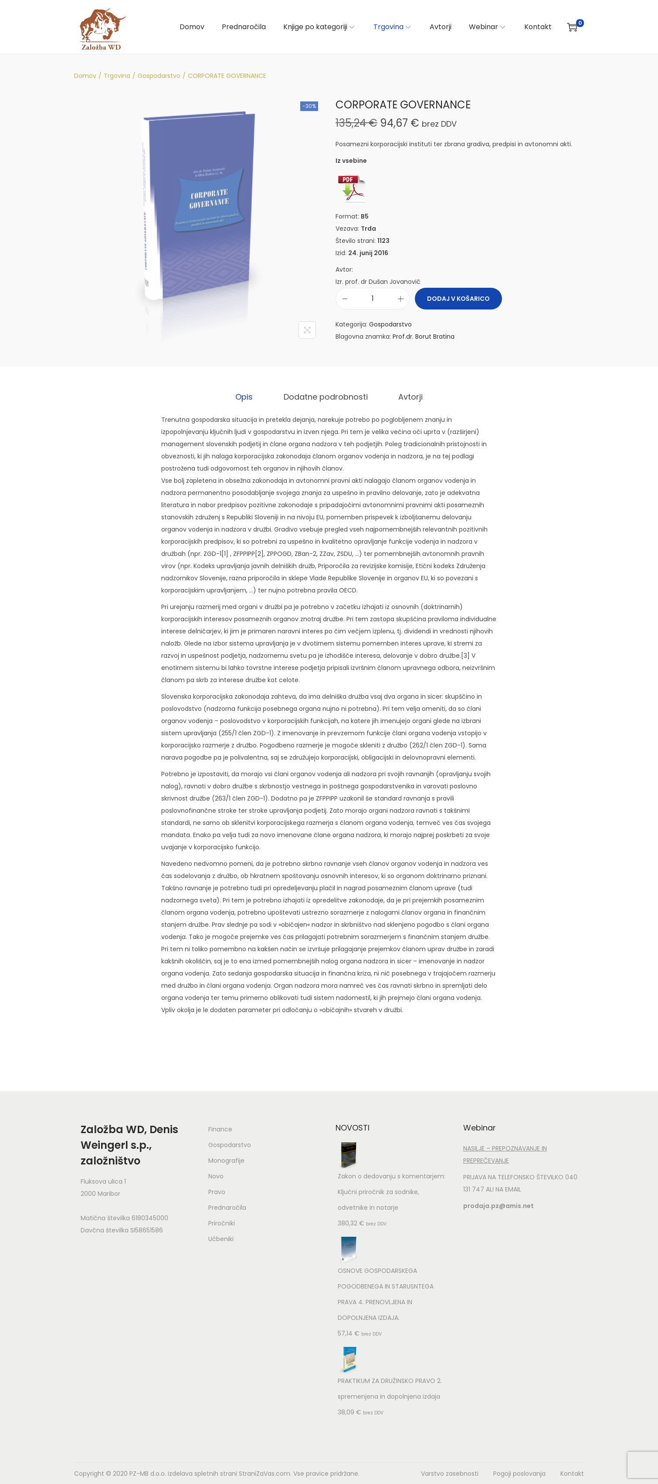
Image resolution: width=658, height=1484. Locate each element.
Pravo (216, 1191)
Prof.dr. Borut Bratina (423, 336)
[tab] (247, 396)
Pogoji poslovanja (519, 1473)
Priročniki (221, 1222)
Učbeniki (221, 1238)
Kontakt (572, 1473)
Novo (216, 1175)
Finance (220, 1128)
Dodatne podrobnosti (326, 396)
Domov (85, 75)
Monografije (226, 1160)
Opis (247, 396)
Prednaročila (227, 1207)
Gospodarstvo (159, 75)
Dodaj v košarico (458, 298)
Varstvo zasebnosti (449, 1473)
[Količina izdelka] (372, 299)
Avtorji (408, 396)
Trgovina (117, 75)
